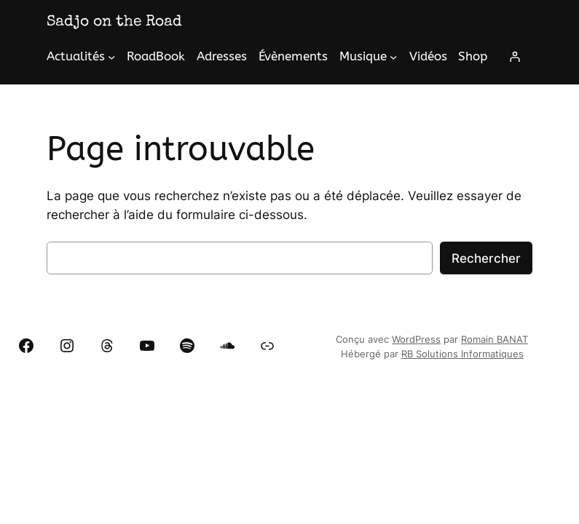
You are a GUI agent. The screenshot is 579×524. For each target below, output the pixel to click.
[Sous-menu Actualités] (111, 56)
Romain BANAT (494, 339)
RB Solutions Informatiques (462, 354)
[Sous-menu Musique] (393, 56)
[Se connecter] (514, 56)
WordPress (416, 339)
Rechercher (486, 258)
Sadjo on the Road (114, 22)
